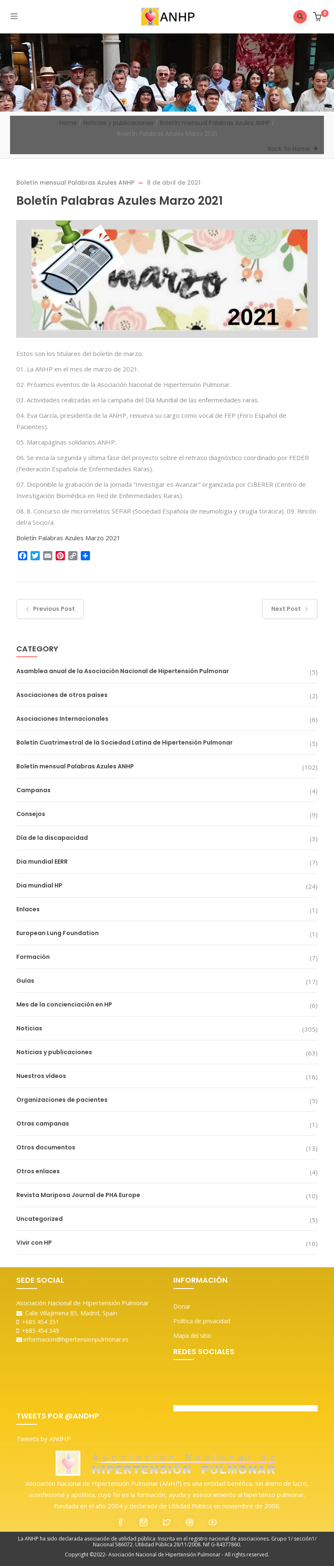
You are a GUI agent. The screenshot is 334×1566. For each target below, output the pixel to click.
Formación (33, 957)
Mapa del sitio (192, 1336)
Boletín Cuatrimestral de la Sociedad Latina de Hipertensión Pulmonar (124, 742)
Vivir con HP (34, 1242)
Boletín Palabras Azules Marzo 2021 (68, 538)
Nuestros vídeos (41, 1076)
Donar (181, 1306)
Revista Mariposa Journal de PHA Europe (78, 1195)
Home (68, 123)
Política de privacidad (201, 1321)
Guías (25, 980)
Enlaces (28, 909)
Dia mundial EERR (42, 861)
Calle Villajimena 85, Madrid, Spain (66, 1313)
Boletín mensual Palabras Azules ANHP (215, 123)
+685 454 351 (37, 1322)
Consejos (30, 814)
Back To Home (289, 149)
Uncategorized (39, 1219)
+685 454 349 (37, 1331)
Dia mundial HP (39, 885)
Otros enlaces (38, 1171)
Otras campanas (42, 1123)
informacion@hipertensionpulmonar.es (72, 1339)
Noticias (29, 1028)
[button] (318, 17)
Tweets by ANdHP (43, 1438)
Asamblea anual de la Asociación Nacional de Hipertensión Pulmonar (122, 671)
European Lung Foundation (57, 933)
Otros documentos (45, 1147)
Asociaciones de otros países (62, 695)
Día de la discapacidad (52, 838)
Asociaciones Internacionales (62, 718)
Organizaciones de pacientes (62, 1100)
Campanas (33, 790)
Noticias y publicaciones (118, 123)
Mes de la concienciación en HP (64, 1004)
